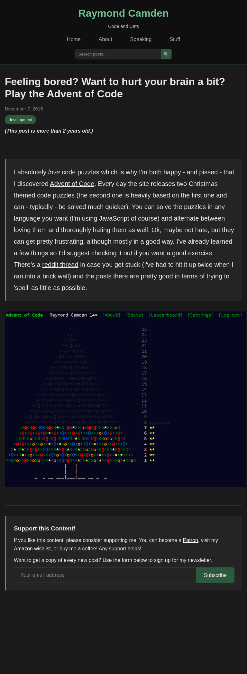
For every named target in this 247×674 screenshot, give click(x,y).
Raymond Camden (123, 13)
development (20, 119)
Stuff (174, 39)
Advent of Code (72, 183)
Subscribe (215, 575)
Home (74, 39)
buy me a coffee (77, 548)
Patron (190, 540)
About (105, 39)
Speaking (141, 39)
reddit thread (60, 264)
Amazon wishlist (32, 548)
